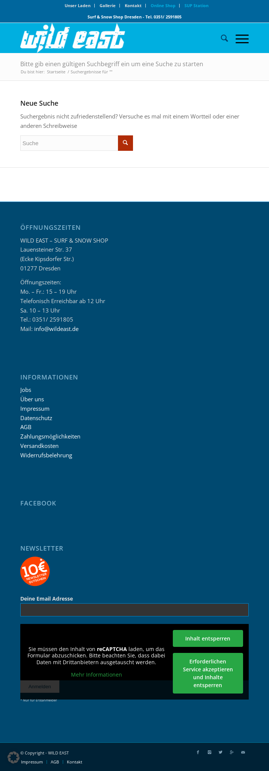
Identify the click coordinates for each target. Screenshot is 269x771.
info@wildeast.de (56, 328)
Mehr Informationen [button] (96, 674)
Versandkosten (39, 445)
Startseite (56, 71)
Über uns (32, 399)
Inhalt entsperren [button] (207, 638)
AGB (26, 427)
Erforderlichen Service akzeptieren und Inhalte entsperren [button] (208, 673)
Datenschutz (36, 418)
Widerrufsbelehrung (46, 455)
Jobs (25, 389)
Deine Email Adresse (46, 598)
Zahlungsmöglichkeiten (50, 436)
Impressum (35, 408)
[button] (13, 757)
